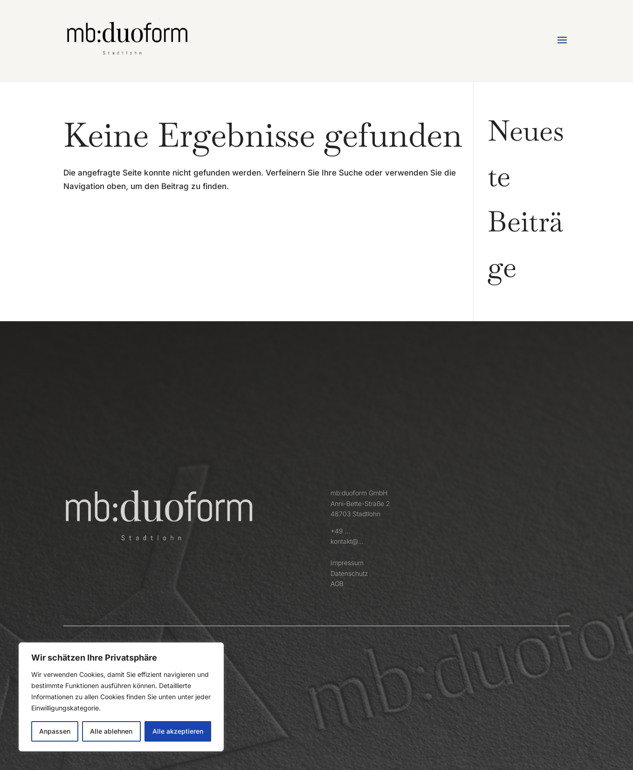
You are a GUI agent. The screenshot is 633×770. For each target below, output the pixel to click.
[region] (121, 696)
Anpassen (54, 731)
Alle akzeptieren (177, 731)
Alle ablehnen (111, 731)
